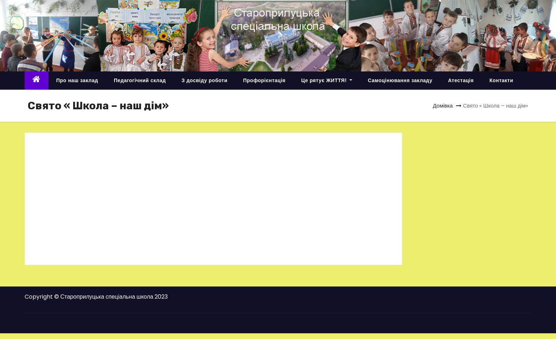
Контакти (501, 80)
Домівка (443, 105)
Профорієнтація (264, 80)
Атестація (461, 80)
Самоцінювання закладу (400, 80)
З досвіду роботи (205, 80)
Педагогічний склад (140, 80)
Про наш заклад (77, 80)
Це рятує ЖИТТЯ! (326, 80)
